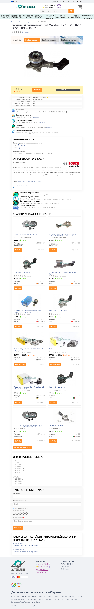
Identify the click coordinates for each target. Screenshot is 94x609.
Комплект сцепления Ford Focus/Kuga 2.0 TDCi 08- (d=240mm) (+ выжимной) (63, 234)
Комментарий (18, 518)
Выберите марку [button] (49, 40)
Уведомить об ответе (21, 508)
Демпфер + (53, 349)
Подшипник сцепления (22, 272)
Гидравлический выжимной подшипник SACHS (63, 273)
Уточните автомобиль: (17, 39)
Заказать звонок (42, 569)
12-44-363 (50, 5)
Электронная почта (20, 501)
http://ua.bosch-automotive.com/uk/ (29, 182)
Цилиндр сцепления (56, 425)
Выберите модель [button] (69, 40)
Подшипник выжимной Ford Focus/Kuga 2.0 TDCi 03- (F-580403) (29, 387)
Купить (37, 90)
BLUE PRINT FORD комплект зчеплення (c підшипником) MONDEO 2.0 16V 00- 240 (28, 425)
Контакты (71, 1)
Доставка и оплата (59, 1)
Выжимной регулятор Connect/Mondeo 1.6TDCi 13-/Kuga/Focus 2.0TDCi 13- (27, 311)
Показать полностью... (20, 188)
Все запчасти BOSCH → (21, 185)
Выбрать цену (20, 364)
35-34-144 (50, 7)
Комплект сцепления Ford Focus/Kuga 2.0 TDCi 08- (28, 349)
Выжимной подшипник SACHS (59, 311)
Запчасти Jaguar (18, 550)
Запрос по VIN (41, 572)
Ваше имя (16, 493)
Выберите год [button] (31, 40)
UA (13, 1)
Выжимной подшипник (57, 387)
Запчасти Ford (18, 543)
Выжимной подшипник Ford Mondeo (27, 545)
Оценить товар (18, 511)
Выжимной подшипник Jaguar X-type (26, 552)
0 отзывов (25, 32)
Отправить (18, 528)
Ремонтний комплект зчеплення (25, 234)
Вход (79, 1)
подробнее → (36, 117)
